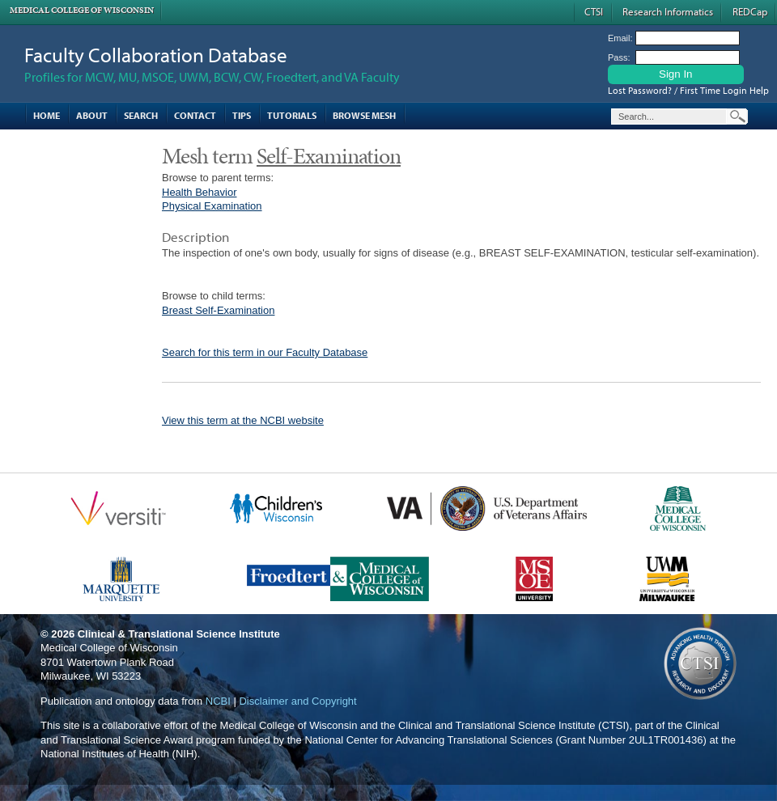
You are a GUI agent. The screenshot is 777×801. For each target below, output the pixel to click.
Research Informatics (667, 11)
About (92, 115)
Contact (195, 115)
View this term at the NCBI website (243, 420)
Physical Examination (212, 206)
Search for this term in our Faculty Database (264, 352)
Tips (241, 115)
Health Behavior (199, 192)
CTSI (593, 11)
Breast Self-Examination (218, 310)
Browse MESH (364, 115)
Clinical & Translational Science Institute (179, 634)
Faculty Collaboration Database (155, 54)
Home (46, 115)
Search (141, 115)
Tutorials (291, 115)
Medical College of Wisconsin (82, 10)
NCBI (218, 701)
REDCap (749, 11)
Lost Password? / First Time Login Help (688, 90)
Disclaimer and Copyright (297, 701)
